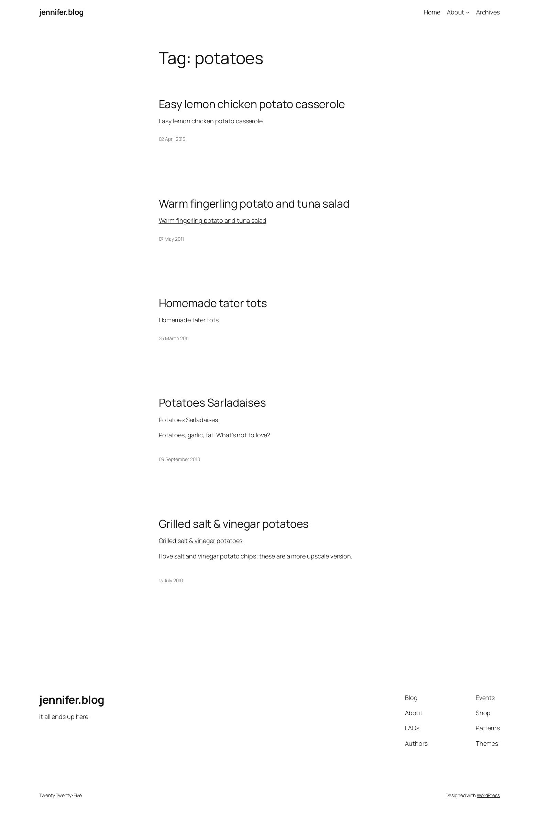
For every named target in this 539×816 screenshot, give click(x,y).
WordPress (488, 795)
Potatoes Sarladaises (212, 402)
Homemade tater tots (213, 303)
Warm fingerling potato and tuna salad (254, 203)
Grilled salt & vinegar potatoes (234, 523)
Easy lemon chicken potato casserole (252, 104)
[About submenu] (468, 12)
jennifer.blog (61, 12)
